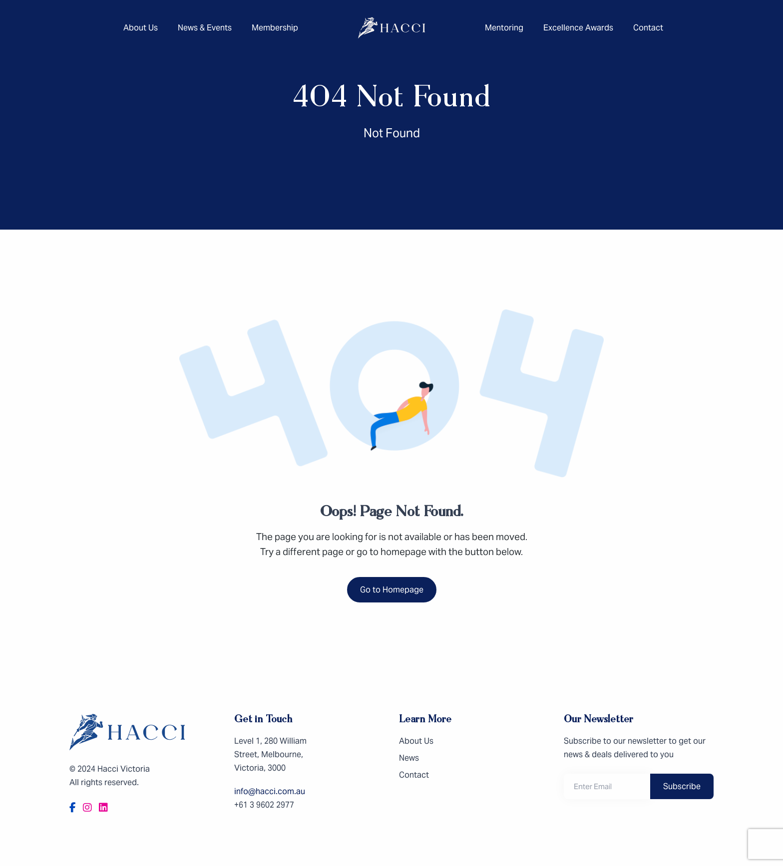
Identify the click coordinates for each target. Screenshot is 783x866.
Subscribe (682, 786)
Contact (648, 27)
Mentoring (504, 27)
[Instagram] (87, 807)
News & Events (205, 27)
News (409, 758)
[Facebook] (72, 807)
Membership (275, 27)
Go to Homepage (391, 589)
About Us (140, 27)
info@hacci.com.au (269, 791)
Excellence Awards (578, 27)
